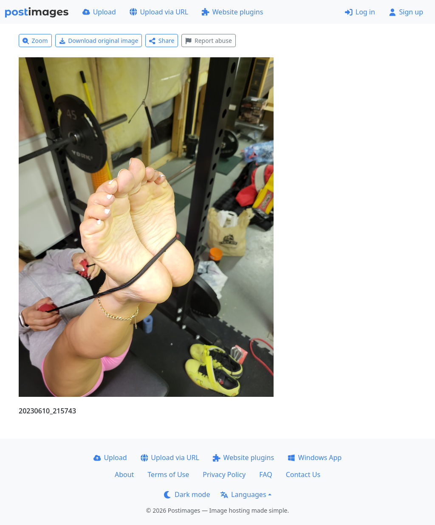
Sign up (406, 12)
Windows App (315, 457)
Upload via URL (159, 12)
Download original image (98, 40)
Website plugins (232, 12)
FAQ (265, 474)
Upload (99, 12)
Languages (243, 494)
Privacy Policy (224, 474)
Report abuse (208, 40)
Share (161, 40)
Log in (360, 12)
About (124, 474)
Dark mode (187, 494)
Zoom (35, 40)
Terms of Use (168, 474)
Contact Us (303, 474)
